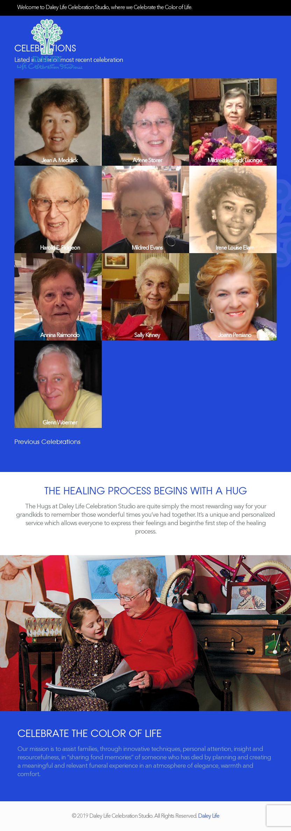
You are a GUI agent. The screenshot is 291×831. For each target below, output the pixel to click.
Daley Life (208, 816)
